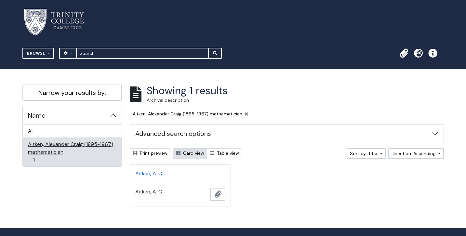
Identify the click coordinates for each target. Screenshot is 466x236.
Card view (190, 153)
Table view (224, 153)
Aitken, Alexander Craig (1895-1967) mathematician (70, 152)
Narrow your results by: (72, 92)
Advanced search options (173, 133)
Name (37, 115)
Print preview (150, 153)
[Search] (142, 53)
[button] (404, 53)
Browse (37, 53)
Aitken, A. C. (149, 173)
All (30, 130)
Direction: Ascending (414, 153)
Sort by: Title (364, 153)
